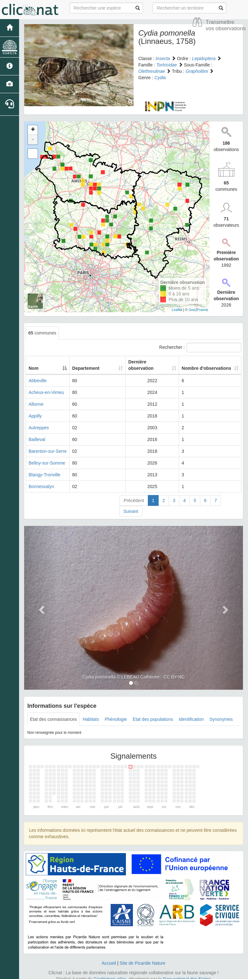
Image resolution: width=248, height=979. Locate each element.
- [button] (33, 139)
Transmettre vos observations (226, 25)
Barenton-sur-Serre (48, 444)
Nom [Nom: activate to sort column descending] (33, 361)
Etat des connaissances (53, 712)
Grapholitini (197, 71)
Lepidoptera (204, 58)
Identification (191, 712)
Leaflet (177, 310)
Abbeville (38, 374)
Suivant (130, 504)
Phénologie (116, 712)
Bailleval (37, 433)
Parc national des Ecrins (187, 972)
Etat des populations (153, 712)
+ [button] (33, 130)
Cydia (160, 77)
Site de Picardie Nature (142, 956)
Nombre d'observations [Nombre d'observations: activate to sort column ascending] (206, 361)
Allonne (36, 397)
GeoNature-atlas (109, 972)
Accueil (109, 956)
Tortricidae (166, 64)
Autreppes (39, 421)
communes (42, 332)
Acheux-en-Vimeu (46, 386)
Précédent (134, 494)
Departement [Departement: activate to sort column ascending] (97, 361)
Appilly (35, 409)
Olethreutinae (151, 71)
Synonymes (221, 712)
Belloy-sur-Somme (47, 456)
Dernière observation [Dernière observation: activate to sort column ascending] (146, 361)
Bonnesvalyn (41, 480)
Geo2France (198, 310)
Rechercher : (200, 347)
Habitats (91, 712)
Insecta (162, 58)
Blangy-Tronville (44, 468)
